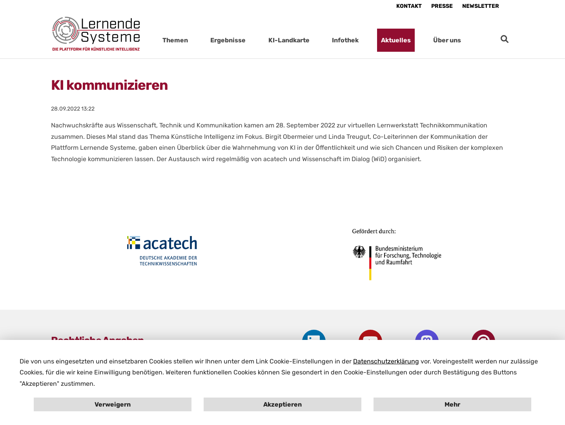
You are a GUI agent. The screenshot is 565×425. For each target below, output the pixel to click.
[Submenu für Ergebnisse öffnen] (253, 40)
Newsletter (480, 6)
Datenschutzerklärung (386, 361)
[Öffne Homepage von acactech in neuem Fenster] (162, 250)
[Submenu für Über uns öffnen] (469, 40)
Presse (442, 6)
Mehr (452, 404)
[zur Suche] (504, 39)
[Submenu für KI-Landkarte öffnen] (317, 40)
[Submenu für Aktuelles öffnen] (419, 40)
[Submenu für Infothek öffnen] (366, 40)
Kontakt (409, 6)
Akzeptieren (282, 404)
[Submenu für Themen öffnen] (196, 40)
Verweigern (113, 404)
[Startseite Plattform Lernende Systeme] (96, 33)
